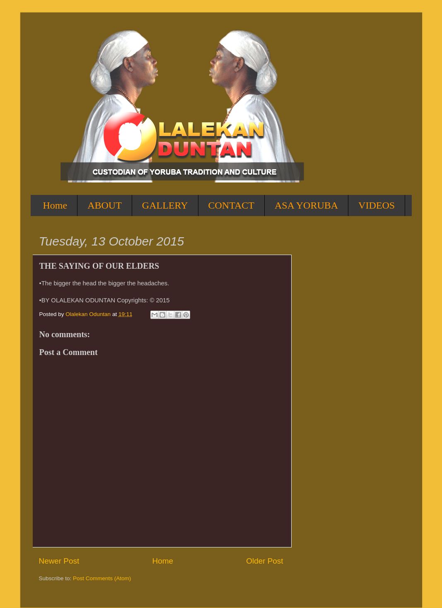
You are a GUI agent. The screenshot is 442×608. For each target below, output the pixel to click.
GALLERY (165, 205)
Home (55, 205)
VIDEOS (376, 205)
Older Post (264, 561)
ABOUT (104, 205)
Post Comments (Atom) (102, 578)
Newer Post (59, 561)
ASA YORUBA (306, 205)
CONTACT (231, 205)
